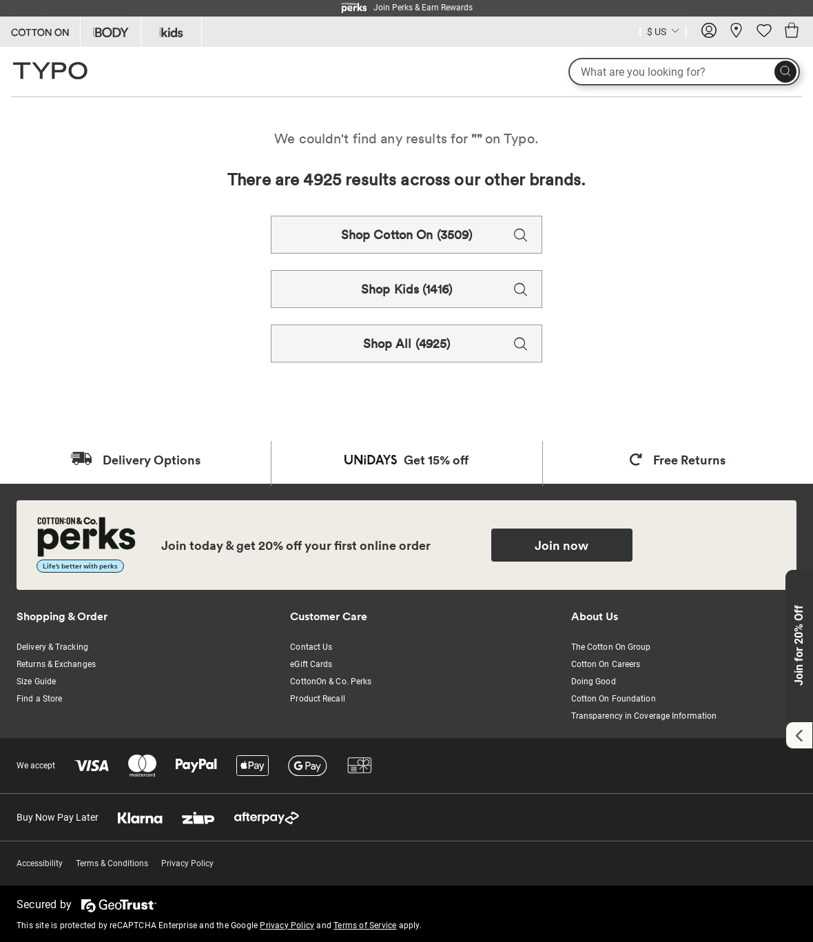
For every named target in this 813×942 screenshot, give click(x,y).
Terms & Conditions (112, 863)
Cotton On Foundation (613, 699)
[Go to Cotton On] (40, 32)
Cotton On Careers (606, 664)
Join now (561, 545)
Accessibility (40, 863)
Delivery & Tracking (52, 647)
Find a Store (39, 699)
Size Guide (36, 681)
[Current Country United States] (663, 33)
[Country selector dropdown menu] (663, 30)
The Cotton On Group (611, 647)
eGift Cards (311, 664)
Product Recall (317, 699)
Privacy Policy (187, 863)
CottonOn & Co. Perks (330, 681)
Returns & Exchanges (56, 664)
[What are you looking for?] (684, 71)
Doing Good (593, 681)
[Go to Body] (111, 32)
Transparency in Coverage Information (644, 716)
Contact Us (311, 647)
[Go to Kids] (171, 32)
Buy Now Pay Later (58, 817)
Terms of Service (364, 925)
